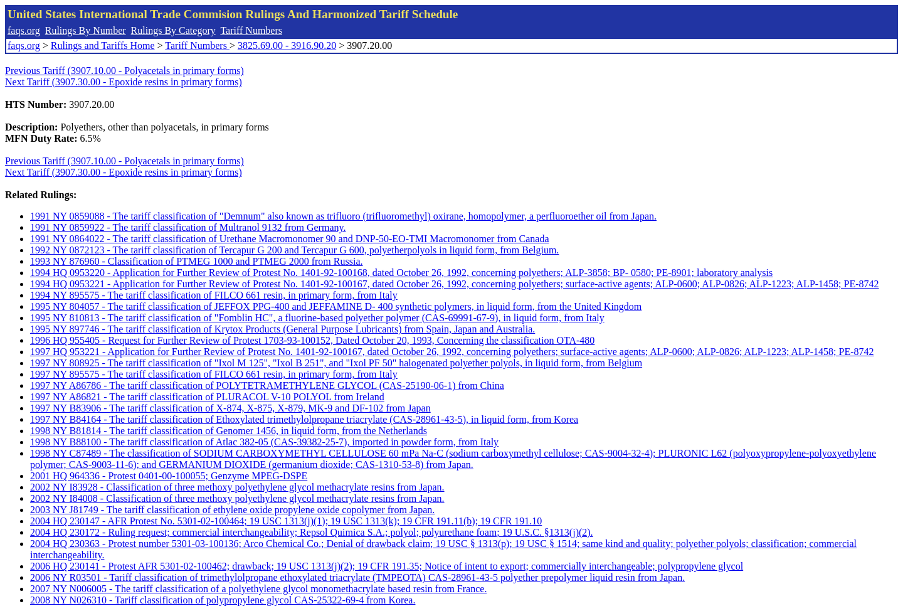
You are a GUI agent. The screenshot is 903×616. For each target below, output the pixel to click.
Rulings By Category (173, 30)
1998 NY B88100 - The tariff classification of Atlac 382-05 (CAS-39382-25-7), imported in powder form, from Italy (264, 442)
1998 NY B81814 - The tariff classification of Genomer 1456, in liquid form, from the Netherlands (228, 430)
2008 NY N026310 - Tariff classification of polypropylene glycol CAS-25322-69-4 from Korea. (222, 600)
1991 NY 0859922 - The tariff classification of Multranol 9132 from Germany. (188, 227)
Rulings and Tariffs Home (103, 45)
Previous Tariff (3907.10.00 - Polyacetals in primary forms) (124, 70)
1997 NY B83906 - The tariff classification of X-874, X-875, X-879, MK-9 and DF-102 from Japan (230, 408)
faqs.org (24, 30)
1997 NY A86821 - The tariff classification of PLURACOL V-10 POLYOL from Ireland (207, 396)
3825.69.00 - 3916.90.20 (287, 45)
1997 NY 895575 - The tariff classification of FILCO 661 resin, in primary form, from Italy (214, 374)
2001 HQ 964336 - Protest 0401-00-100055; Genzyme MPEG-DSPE (168, 475)
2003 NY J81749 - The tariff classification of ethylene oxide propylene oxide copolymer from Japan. (232, 509)
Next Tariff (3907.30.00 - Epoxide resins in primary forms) (123, 82)
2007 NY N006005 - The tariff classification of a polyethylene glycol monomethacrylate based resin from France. (258, 588)
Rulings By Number (85, 30)
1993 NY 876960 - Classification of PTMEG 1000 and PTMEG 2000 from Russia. (196, 261)
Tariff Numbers (251, 30)
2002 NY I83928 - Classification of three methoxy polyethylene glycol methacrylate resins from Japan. (237, 487)
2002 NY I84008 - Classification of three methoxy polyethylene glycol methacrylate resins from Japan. (237, 498)
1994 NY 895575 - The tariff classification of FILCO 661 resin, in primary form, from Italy (214, 295)
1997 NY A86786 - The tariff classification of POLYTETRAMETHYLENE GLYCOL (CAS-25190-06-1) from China (267, 385)
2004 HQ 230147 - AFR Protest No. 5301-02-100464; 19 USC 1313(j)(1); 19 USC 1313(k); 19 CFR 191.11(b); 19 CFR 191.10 (286, 521)
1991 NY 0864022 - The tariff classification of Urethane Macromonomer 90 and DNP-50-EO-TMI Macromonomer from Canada (289, 238)
